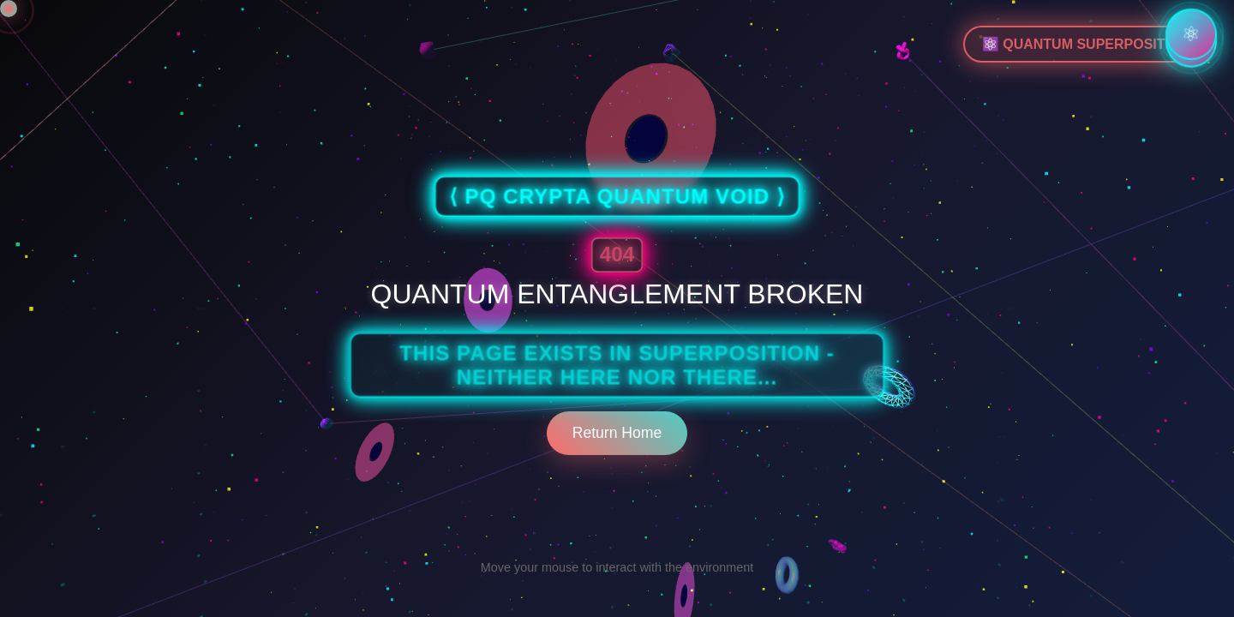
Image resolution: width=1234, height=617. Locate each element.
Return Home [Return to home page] (617, 432)
